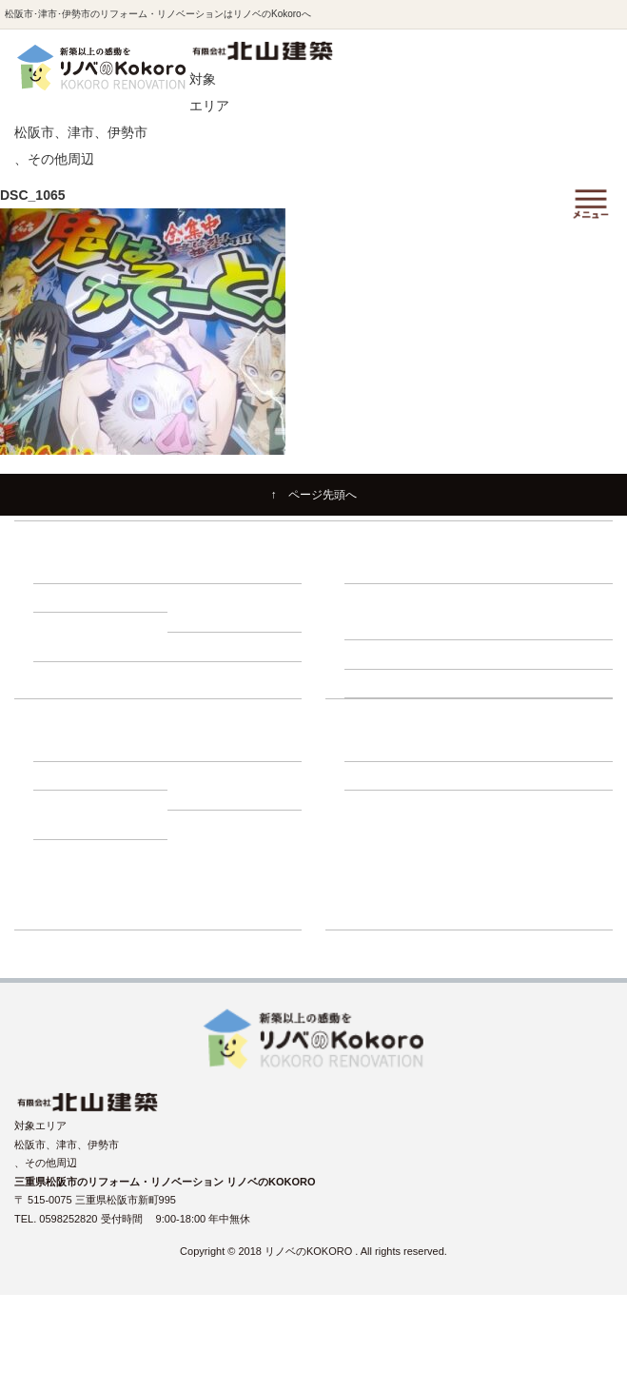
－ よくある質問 (392, 775)
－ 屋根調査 (515, 653)
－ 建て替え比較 (81, 747)
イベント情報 (375, 831)
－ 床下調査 (381, 625)
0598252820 (69, 1218)
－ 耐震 (60, 569)
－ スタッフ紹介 (526, 747)
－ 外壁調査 (381, 653)
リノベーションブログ (396, 860)
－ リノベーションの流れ (413, 569)
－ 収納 (60, 597)
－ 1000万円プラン (87, 646)
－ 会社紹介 (381, 747)
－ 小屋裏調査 (521, 625)
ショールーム (375, 915)
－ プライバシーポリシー (547, 775)
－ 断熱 (194, 569)
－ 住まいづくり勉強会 (542, 569)
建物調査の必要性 (386, 597)
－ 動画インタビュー (225, 795)
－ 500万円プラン (218, 617)
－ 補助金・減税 (81, 775)
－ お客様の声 (75, 824)
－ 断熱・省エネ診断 (536, 683)
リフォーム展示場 (386, 887)
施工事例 (365, 804)
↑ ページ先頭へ (314, 494)
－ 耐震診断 (381, 683)
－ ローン (199, 747)
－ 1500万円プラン (221, 646)
